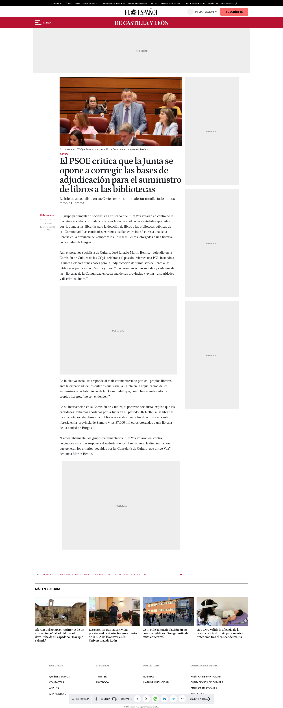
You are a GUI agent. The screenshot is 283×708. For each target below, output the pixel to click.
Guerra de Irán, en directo (113, 3)
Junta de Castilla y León (67, 574)
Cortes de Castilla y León (96, 574)
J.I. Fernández (47, 215)
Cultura (64, 154)
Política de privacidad (205, 676)
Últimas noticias (73, 3)
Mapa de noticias (90, 3)
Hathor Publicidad (156, 682)
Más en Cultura (47, 589)
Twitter (101, 676)
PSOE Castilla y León (135, 574)
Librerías (48, 574)
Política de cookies (203, 688)
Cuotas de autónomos (137, 3)
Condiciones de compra (206, 682)
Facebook (102, 682)
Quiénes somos (59, 676)
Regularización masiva (170, 3)
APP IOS (54, 688)
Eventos (149, 676)
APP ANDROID (57, 694)
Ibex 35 (154, 3)
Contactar (56, 682)
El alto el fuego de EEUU (194, 3)
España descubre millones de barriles (224, 3)
